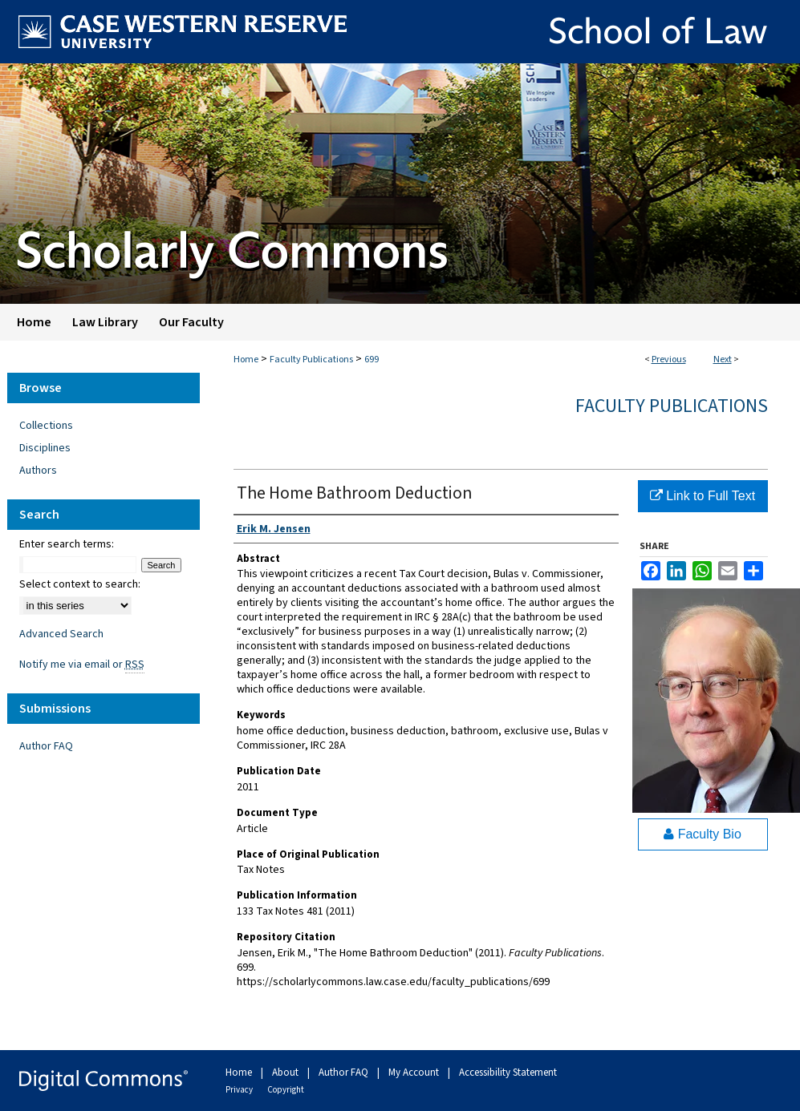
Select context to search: (79, 584)
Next (722, 359)
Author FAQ (46, 746)
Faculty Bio (702, 834)
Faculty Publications (311, 359)
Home (246, 359)
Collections (46, 426)
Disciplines (45, 448)
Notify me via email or (81, 664)
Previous (669, 359)
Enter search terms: (66, 544)
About (286, 1072)
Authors (38, 471)
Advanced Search (61, 634)
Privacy (239, 1090)
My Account (414, 1072)
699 (371, 359)
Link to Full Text (702, 496)
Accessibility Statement (508, 1072)
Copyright (285, 1090)
